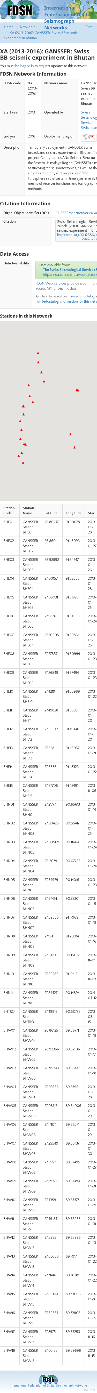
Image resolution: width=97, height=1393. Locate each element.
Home (8, 27)
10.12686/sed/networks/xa (76, 213)
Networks (27, 27)
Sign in (90, 26)
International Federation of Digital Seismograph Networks (48, 1385)
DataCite (87, 238)
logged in (27, 66)
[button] (74, 447)
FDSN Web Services (50, 283)
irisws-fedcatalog (81, 296)
